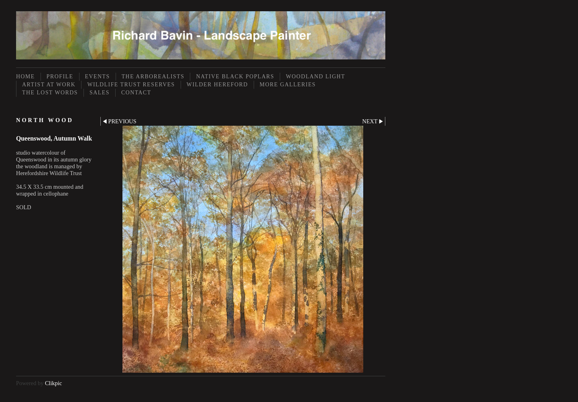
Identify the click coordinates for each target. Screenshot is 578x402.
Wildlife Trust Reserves (131, 85)
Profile (60, 76)
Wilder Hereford (217, 85)
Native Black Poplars (235, 76)
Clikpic (53, 383)
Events (97, 76)
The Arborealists (153, 76)
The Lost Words (50, 93)
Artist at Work (48, 85)
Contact (136, 93)
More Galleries (288, 85)
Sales (100, 93)
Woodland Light (315, 76)
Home (25, 76)
